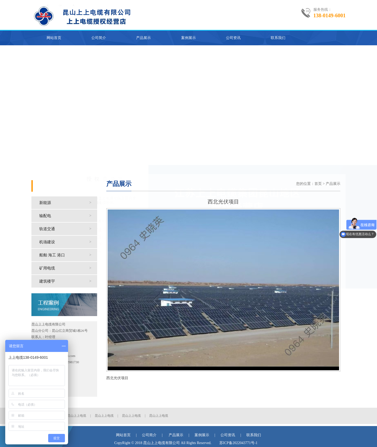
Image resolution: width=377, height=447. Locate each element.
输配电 (68, 215)
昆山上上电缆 (76, 421)
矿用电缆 (68, 268)
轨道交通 (68, 229)
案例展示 (188, 38)
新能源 (68, 202)
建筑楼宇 (68, 281)
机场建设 (68, 242)
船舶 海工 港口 (68, 255)
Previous (4, 106)
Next (373, 106)
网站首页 (54, 38)
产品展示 (143, 38)
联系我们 (278, 38)
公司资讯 (233, 38)
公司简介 (98, 38)
